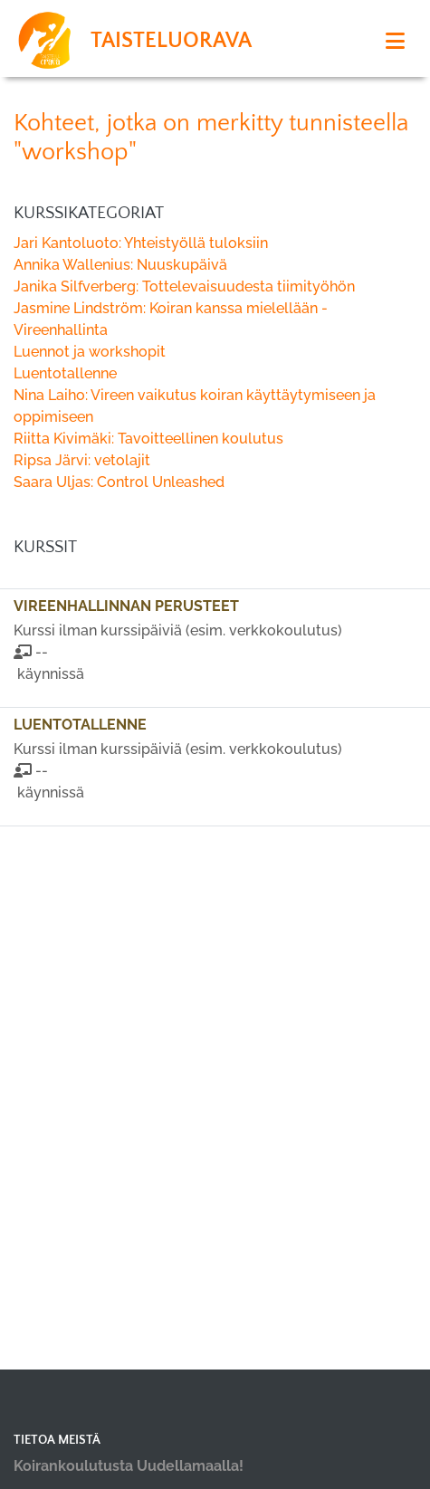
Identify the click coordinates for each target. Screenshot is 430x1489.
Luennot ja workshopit (90, 351)
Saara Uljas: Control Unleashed (119, 482)
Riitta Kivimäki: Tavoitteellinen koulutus (148, 438)
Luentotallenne (65, 373)
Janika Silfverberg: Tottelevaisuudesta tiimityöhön (184, 286)
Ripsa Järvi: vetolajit (82, 460)
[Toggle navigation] (395, 41)
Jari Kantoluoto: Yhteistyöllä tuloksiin (141, 243)
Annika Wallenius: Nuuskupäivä (120, 264)
